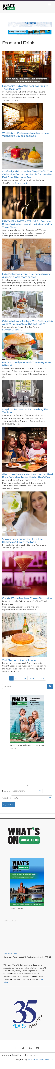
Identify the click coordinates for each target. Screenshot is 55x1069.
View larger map (10, 953)
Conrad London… (22, 183)
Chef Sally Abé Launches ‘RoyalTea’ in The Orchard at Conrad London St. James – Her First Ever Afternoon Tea (27, 174)
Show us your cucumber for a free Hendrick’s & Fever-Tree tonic (22, 540)
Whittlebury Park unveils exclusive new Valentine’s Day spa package (25, 134)
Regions (6, 791)
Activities (6, 798)
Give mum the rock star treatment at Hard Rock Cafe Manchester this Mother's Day (27, 476)
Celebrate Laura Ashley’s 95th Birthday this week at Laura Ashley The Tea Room (27, 322)
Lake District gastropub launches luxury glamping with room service (26, 275)
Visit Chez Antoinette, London (20, 660)
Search (8, 804)
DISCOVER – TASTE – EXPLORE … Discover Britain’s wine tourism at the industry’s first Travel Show (27, 224)
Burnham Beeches (11, 330)
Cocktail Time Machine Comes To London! (27, 598)
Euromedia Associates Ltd (40, 1059)
